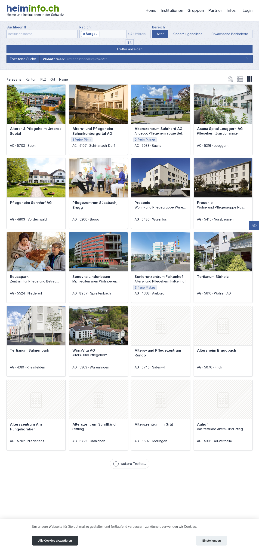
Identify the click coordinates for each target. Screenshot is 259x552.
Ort (52, 79)
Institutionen (172, 10)
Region (85, 27)
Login (248, 10)
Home (150, 10)
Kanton (31, 79)
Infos (231, 10)
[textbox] (113, 34)
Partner (215, 10)
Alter (160, 34)
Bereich (158, 27)
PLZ (43, 79)
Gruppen (196, 10)
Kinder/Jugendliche (188, 34)
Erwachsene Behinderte (230, 34)
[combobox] (102, 34)
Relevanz (14, 79)
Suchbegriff (16, 27)
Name (63, 79)
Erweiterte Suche (23, 59)
